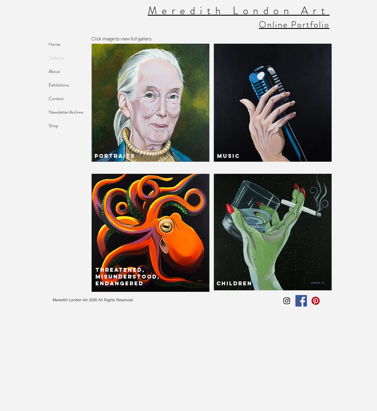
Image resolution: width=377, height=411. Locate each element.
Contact (56, 98)
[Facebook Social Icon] (301, 301)
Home (54, 44)
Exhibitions (59, 84)
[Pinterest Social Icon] (315, 301)
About (54, 71)
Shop (53, 125)
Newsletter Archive (66, 112)
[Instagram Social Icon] (286, 301)
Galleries (56, 57)
